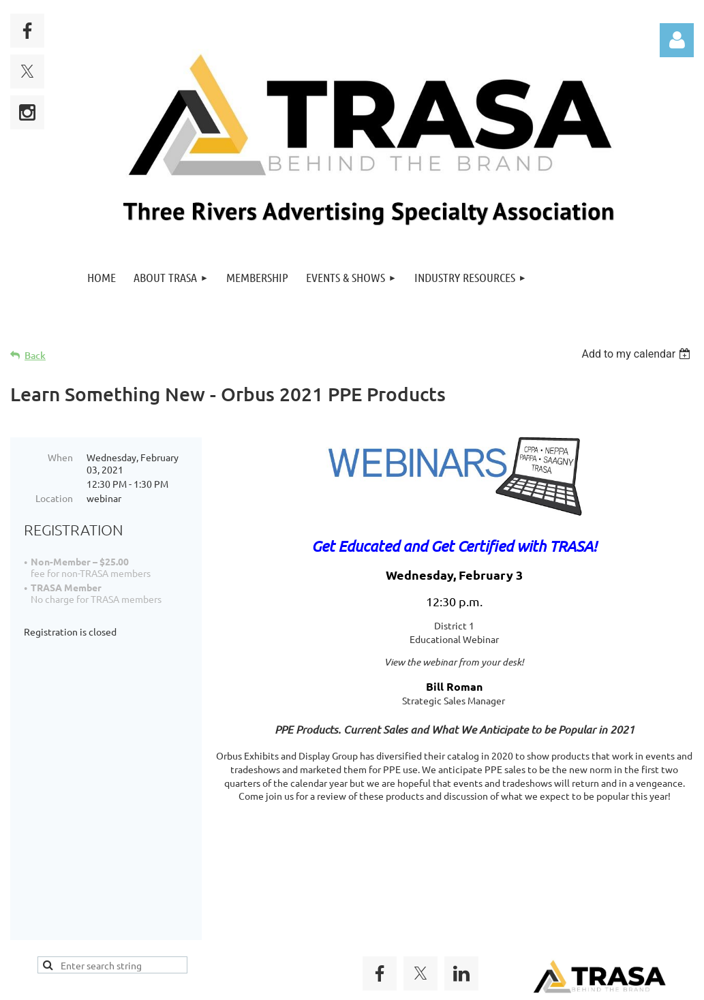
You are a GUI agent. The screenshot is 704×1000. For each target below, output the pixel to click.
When (60, 457)
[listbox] (637, 353)
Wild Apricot (531, 982)
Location (54, 498)
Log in (677, 40)
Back (35, 355)
